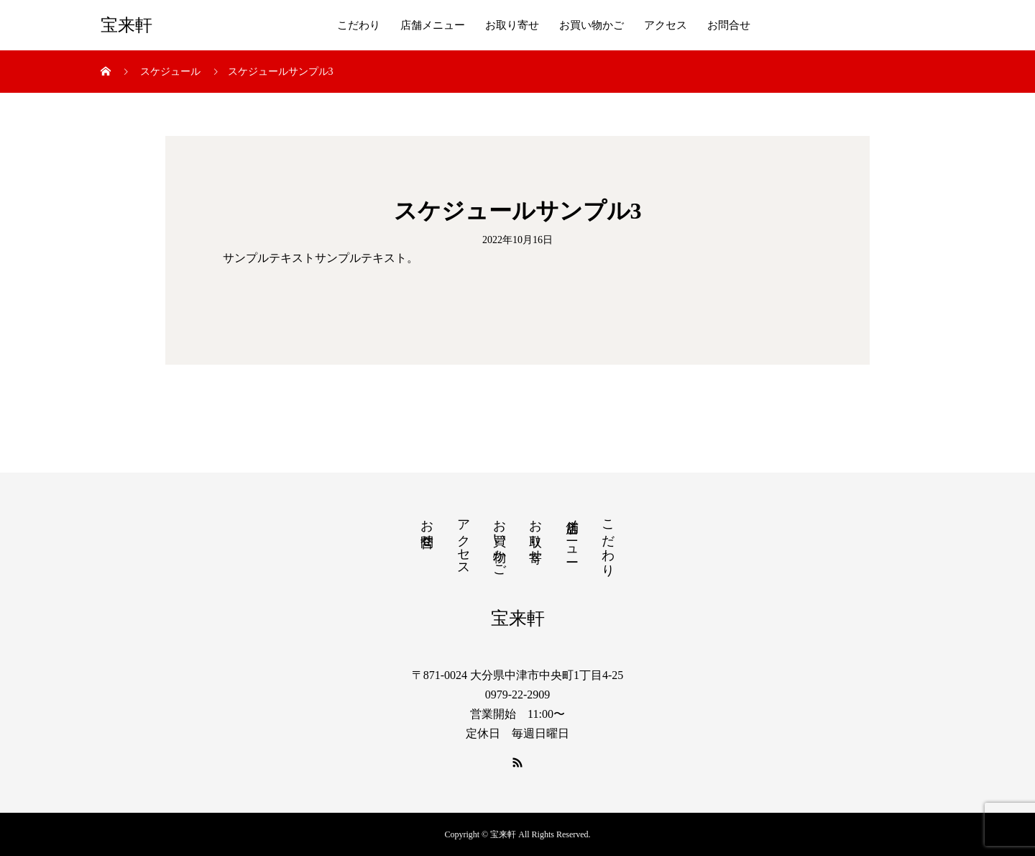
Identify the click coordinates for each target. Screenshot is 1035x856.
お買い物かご (591, 25)
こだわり (358, 25)
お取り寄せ (512, 25)
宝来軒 (126, 25)
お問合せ (728, 25)
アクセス (665, 25)
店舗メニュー (432, 25)
